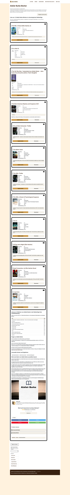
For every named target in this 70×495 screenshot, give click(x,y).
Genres (36, 1)
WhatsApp (37, 422)
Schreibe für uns (23, 473)
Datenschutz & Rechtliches (30, 473)
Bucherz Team (18, 401)
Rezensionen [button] (37, 62)
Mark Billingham (14, 465)
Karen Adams (13, 459)
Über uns (12, 473)
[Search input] (14, 451)
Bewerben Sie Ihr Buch (17, 473)
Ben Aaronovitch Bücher (16, 430)
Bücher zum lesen (15, 444)
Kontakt (36, 473)
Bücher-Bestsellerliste (49, 1)
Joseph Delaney (13, 461)
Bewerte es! (28, 413)
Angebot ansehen (20, 62)
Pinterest (19, 422)
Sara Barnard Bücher (15, 432)
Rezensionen (41, 1)
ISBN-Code (58, 1)
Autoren (31, 1)
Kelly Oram (13, 457)
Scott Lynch (13, 455)
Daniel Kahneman (14, 463)
